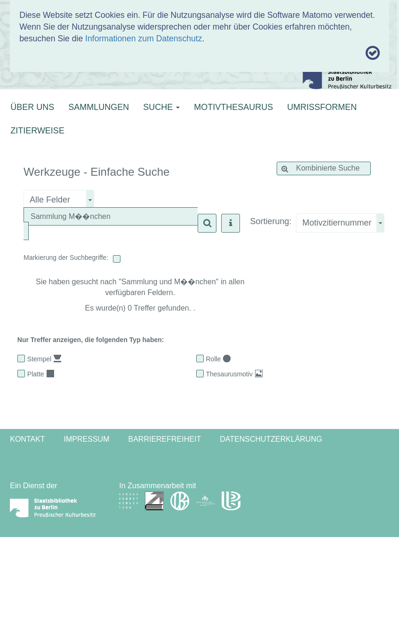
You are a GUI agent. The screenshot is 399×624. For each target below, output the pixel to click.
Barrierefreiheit (164, 439)
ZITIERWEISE (37, 130)
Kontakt (27, 439)
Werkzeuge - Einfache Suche (96, 172)
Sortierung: (270, 221)
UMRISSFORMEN (322, 107)
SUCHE (161, 107)
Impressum (87, 439)
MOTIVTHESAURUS (233, 107)
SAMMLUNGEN (98, 107)
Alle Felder (50, 199)
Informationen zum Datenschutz (143, 38)
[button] (207, 223)
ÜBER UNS (32, 107)
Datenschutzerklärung (271, 439)
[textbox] (113, 217)
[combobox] (340, 223)
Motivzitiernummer (336, 222)
